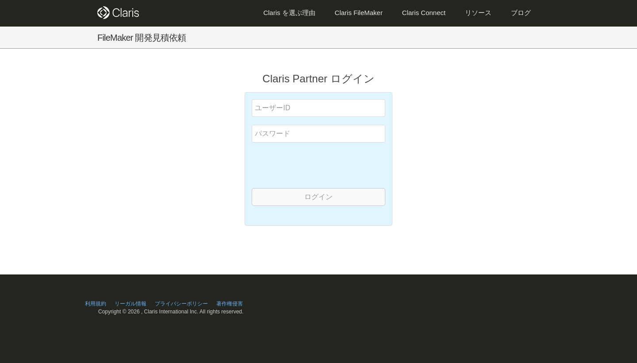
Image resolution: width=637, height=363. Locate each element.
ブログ (521, 12)
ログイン (318, 197)
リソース (478, 12)
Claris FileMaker (359, 12)
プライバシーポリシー (181, 304)
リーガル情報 (130, 304)
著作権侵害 (229, 304)
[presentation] (320, 164)
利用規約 (95, 304)
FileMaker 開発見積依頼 (141, 37)
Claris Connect (423, 12)
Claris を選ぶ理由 (289, 12)
